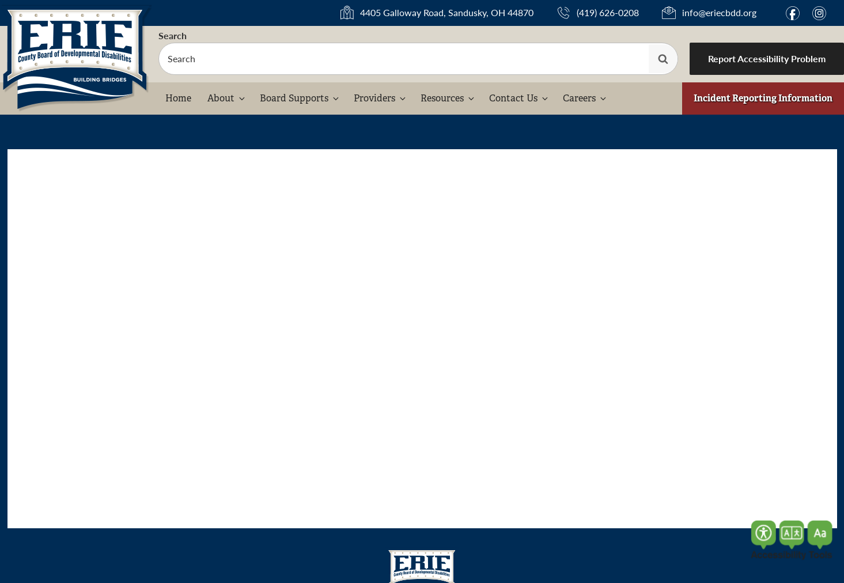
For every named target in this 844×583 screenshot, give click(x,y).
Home (178, 98)
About (227, 98)
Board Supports (300, 98)
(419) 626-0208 (608, 12)
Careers (585, 98)
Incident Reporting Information (763, 98)
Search (172, 35)
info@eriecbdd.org (719, 12)
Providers (380, 98)
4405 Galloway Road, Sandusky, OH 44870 (446, 13)
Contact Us (519, 98)
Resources (448, 98)
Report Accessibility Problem (767, 58)
